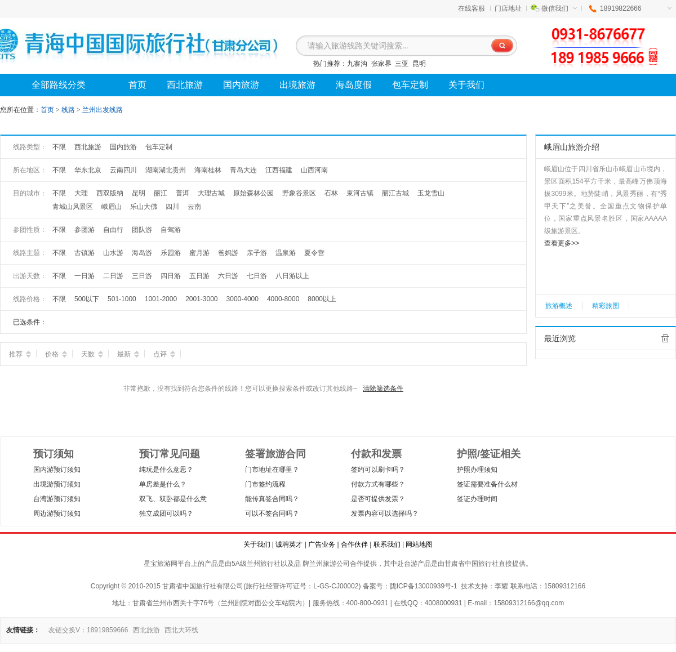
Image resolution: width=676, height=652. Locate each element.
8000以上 (322, 299)
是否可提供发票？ (378, 499)
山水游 (113, 253)
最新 (128, 354)
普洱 (182, 193)
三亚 (401, 64)
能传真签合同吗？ (272, 499)
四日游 (171, 276)
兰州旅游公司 (329, 564)
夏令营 (314, 253)
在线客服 (471, 8)
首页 (47, 110)
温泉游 (285, 253)
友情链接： (23, 630)
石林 (331, 193)
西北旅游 (87, 147)
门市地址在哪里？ (272, 470)
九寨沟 (357, 64)
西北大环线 (181, 630)
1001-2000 (161, 299)
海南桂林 (207, 170)
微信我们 (559, 8)
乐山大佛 (143, 207)
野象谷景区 (299, 193)
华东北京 (87, 170)
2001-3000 (201, 299)
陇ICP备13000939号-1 (423, 586)
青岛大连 (243, 170)
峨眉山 (111, 207)
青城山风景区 (72, 207)
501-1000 (122, 299)
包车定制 (158, 147)
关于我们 (256, 544)
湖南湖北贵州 (165, 170)
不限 (59, 147)
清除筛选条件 (383, 388)
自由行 (113, 230)
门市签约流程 (265, 484)
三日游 (142, 276)
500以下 (86, 299)
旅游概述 (558, 306)
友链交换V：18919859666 (88, 630)
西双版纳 (109, 193)
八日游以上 (292, 276)
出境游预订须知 (57, 484)
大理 (81, 193)
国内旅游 (123, 147)
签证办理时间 (477, 499)
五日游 (199, 276)
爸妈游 (228, 253)
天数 (92, 354)
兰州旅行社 (264, 564)
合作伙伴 (354, 544)
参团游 (84, 230)
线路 (69, 110)
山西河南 (314, 170)
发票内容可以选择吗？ (385, 513)
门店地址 (508, 8)
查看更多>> (561, 243)
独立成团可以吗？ (166, 513)
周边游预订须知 (57, 513)
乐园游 (171, 253)
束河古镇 (359, 193)
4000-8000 (283, 299)
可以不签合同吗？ (272, 513)
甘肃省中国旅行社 (471, 564)
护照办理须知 (477, 470)
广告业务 (321, 544)
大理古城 (211, 193)
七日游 (257, 276)
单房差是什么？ (162, 484)
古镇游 (84, 253)
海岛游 (142, 253)
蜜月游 (199, 253)
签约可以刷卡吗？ (378, 470)
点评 (164, 354)
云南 (194, 207)
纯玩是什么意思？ (166, 470)
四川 (172, 207)
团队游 (142, 230)
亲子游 (257, 253)
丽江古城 (395, 193)
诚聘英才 (289, 544)
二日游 (113, 276)
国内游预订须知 (57, 470)
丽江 (160, 193)
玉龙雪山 (430, 193)
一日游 (84, 276)
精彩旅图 (605, 306)
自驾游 (171, 230)
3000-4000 (242, 299)
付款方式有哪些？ (378, 484)
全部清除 (665, 338)
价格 (56, 354)
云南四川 (123, 170)
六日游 (228, 276)
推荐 (20, 354)
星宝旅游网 (160, 564)
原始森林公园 (253, 193)
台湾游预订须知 (57, 499)
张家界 (381, 64)
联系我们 (387, 544)
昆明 (419, 64)
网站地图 (419, 544)
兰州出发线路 (102, 110)
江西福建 (278, 170)
